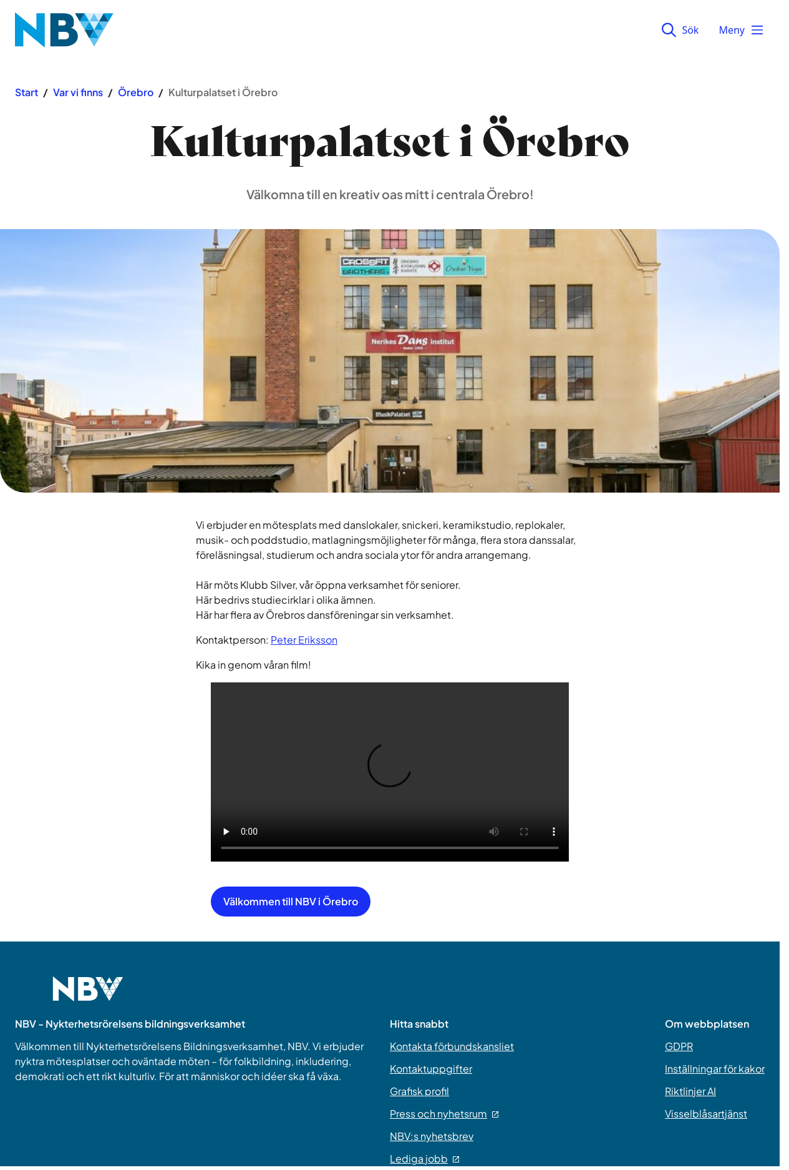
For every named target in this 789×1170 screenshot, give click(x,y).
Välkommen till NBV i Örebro (290, 901)
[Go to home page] (88, 996)
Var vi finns (78, 92)
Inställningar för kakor (715, 1068)
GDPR (679, 1046)
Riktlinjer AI (690, 1091)
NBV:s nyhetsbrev (431, 1136)
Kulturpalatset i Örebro (223, 92)
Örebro (135, 92)
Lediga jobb (424, 1158)
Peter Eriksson (304, 639)
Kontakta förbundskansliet (452, 1046)
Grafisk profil (419, 1091)
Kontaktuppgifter (431, 1068)
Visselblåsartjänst (706, 1113)
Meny (742, 29)
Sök (680, 29)
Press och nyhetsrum (444, 1113)
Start (26, 92)
